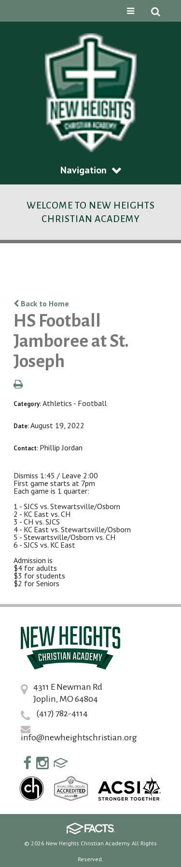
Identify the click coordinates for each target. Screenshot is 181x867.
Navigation (90, 170)
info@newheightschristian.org (79, 737)
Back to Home (41, 303)
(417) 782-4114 (62, 713)
